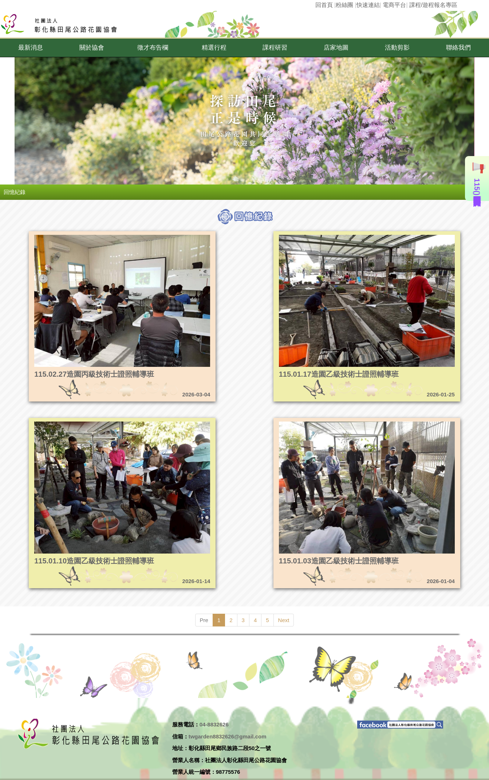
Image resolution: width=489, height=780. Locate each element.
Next (283, 620)
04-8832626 (214, 724)
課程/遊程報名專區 (433, 5)
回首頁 (324, 5)
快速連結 (368, 5)
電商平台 (394, 5)
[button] (30, 48)
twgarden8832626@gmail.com (228, 736)
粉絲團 (344, 5)
